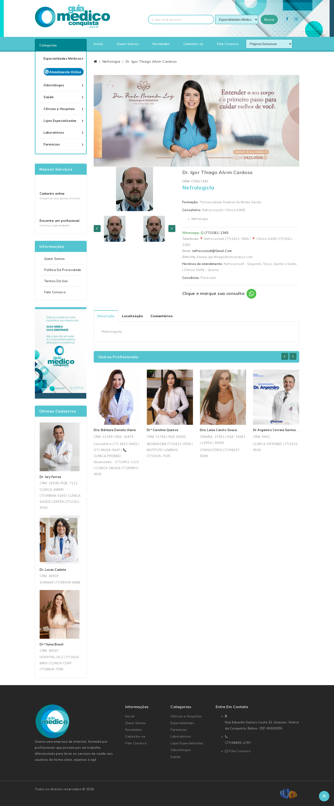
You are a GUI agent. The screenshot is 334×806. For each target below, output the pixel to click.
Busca (269, 19)
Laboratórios (54, 132)
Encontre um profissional (59, 221)
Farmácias (52, 144)
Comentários (162, 316)
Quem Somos (128, 44)
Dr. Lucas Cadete (53, 569)
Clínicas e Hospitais (59, 109)
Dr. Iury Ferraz (50, 477)
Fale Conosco (227, 44)
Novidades (161, 44)
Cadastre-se (193, 44)
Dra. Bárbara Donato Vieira (115, 430)
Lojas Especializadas (60, 121)
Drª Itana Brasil (51, 644)
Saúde (49, 97)
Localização (132, 316)
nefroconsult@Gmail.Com (212, 251)
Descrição (106, 316)
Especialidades (182, 723)
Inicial (98, 44)
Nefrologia (111, 61)
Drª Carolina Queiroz (163, 430)
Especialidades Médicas (62, 58)
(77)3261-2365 (216, 233)
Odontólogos (54, 85)
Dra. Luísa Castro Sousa (218, 430)
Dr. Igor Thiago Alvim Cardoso (151, 61)
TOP (324, 796)
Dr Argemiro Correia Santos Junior (279, 430)
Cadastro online (52, 193)
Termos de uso (56, 281)
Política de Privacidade (62, 270)
